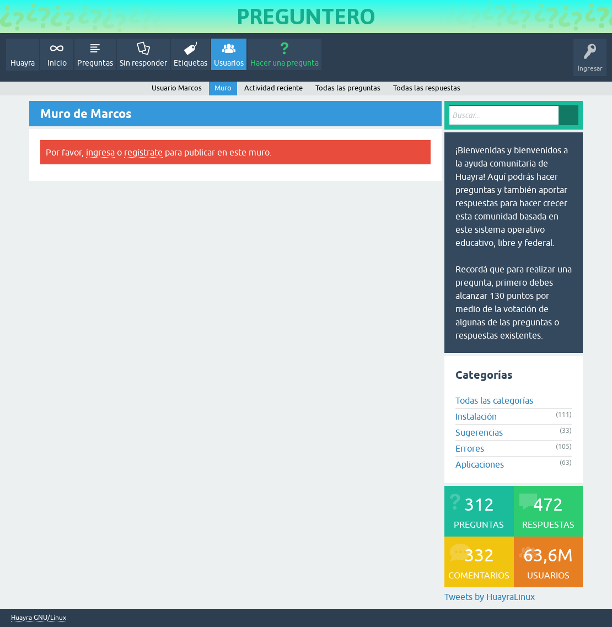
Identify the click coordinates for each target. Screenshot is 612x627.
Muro (223, 88)
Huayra (22, 62)
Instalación (476, 416)
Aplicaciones (479, 464)
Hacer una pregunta (284, 62)
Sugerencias (479, 432)
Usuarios (229, 62)
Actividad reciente (273, 88)
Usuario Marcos (177, 88)
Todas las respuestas (426, 88)
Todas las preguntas (347, 88)
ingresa (100, 152)
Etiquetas (190, 62)
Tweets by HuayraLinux (489, 597)
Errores (469, 448)
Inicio (57, 62)
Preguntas (95, 62)
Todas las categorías (494, 400)
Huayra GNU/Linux (38, 617)
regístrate (143, 152)
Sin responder (143, 62)
